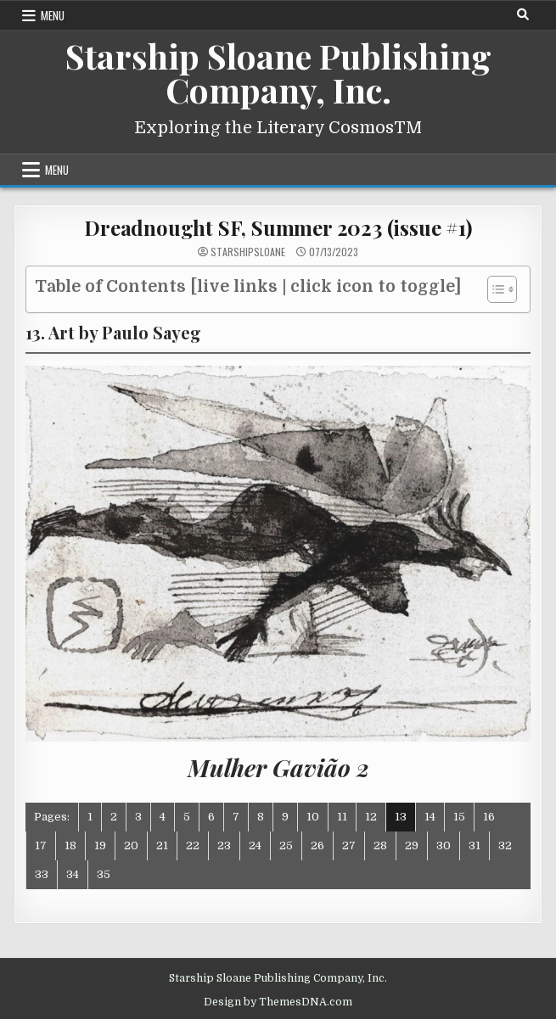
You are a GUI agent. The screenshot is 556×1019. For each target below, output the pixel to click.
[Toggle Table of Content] (494, 289)
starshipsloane (248, 252)
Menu (53, 15)
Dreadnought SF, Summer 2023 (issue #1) (277, 227)
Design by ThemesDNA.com (278, 1002)
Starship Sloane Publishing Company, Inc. (278, 72)
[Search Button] (523, 14)
